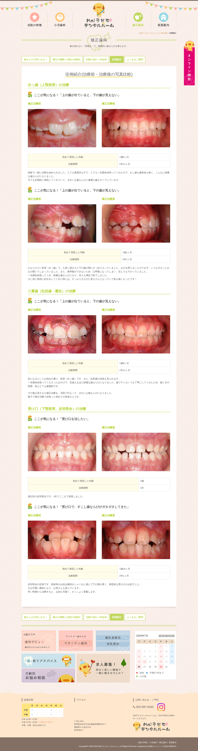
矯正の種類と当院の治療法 (66, 59)
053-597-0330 (144, 707)
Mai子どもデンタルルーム (149, 33)
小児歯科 (60, 19)
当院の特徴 (34, 19)
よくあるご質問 (135, 59)
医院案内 (163, 19)
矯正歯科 (138, 19)
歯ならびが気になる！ (35, 59)
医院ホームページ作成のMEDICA (162, 746)
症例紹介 (116, 59)
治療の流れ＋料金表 (96, 59)
